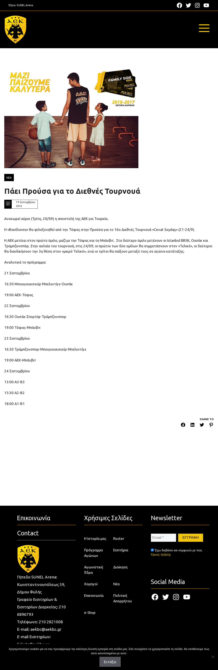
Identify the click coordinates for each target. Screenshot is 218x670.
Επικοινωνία (93, 595)
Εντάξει (110, 662)
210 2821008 (51, 621)
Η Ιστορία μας (95, 538)
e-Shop (90, 612)
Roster (118, 538)
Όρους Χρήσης (161, 554)
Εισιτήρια (120, 550)
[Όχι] (213, 657)
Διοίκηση (120, 567)
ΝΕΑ (9, 177)
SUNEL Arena (25, 5)
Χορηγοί (91, 584)
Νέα (116, 584)
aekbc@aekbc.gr (46, 629)
